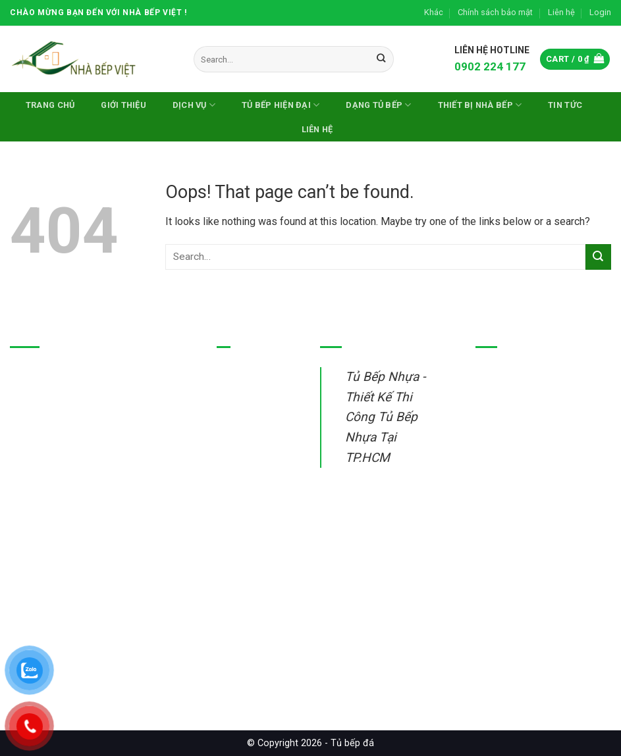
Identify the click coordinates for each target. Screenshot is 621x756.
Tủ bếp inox (243, 405)
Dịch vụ (194, 105)
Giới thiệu (123, 105)
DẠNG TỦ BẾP (378, 105)
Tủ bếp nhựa (245, 375)
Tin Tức (565, 105)
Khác (433, 12)
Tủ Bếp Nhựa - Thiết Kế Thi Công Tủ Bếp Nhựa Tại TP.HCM (385, 417)
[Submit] (381, 59)
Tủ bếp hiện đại (280, 105)
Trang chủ (50, 105)
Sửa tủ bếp (242, 497)
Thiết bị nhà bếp (252, 467)
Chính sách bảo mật (495, 12)
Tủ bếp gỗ (240, 436)
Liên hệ (561, 12)
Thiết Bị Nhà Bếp (480, 105)
